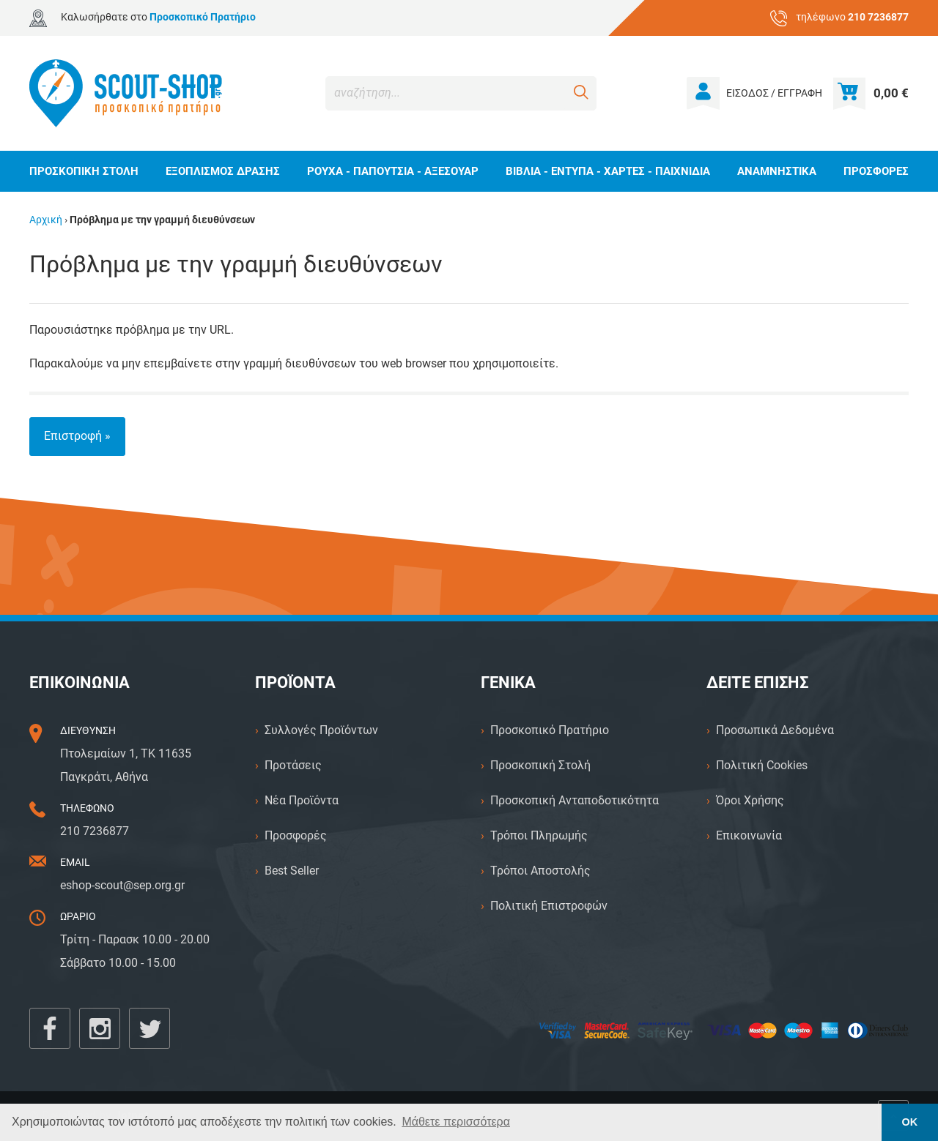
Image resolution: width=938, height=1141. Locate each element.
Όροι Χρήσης (750, 800)
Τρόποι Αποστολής (540, 871)
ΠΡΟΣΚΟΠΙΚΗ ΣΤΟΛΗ (84, 171)
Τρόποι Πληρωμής (539, 835)
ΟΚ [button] (910, 1122)
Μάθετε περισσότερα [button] (456, 1121)
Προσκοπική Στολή (540, 765)
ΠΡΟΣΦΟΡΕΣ (876, 171)
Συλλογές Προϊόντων (321, 730)
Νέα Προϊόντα (302, 800)
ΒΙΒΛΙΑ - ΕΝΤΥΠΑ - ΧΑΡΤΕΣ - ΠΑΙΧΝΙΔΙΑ (608, 171)
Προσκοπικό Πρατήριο (549, 730)
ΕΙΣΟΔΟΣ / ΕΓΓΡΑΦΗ (774, 93)
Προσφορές (296, 835)
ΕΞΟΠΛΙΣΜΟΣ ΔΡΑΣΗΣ (223, 171)
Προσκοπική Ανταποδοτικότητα (574, 800)
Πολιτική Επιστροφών (549, 906)
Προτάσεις (293, 765)
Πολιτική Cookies (762, 765)
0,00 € (891, 93)
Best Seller (292, 871)
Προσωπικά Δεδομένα (775, 730)
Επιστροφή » (77, 436)
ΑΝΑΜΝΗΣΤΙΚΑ (776, 171)
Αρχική (45, 220)
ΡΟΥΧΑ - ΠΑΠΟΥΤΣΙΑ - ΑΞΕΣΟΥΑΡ (393, 171)
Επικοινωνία (749, 835)
